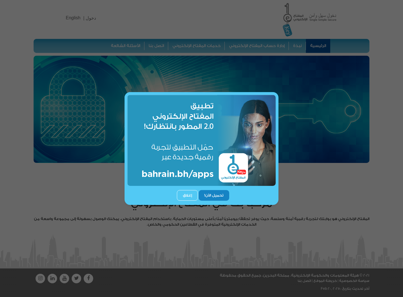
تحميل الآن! (214, 195)
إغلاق (187, 195)
